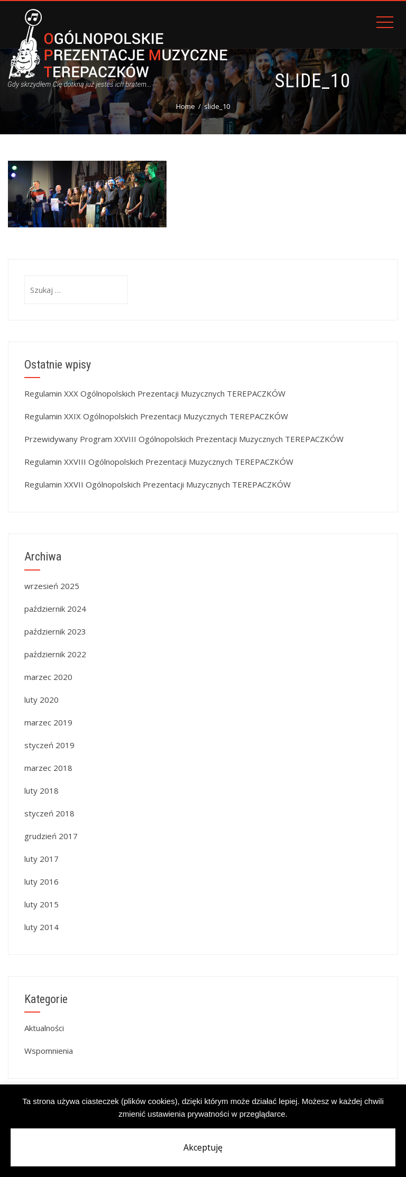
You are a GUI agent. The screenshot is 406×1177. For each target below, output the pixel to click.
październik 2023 (55, 631)
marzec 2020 (48, 677)
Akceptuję (203, 1147)
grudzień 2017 (51, 836)
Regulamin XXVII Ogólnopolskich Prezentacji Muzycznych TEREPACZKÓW (157, 484)
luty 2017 (41, 858)
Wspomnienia (48, 1050)
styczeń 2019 (49, 745)
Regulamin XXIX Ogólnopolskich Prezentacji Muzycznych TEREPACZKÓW (156, 416)
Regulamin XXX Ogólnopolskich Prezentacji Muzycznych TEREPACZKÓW (154, 393)
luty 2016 (41, 881)
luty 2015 (41, 904)
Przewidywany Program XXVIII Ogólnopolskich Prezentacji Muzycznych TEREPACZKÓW (184, 439)
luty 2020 (41, 699)
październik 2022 (55, 654)
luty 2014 (41, 927)
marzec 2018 (48, 767)
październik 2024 (55, 608)
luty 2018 (41, 790)
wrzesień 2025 (51, 586)
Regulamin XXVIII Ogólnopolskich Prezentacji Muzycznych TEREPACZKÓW (158, 461)
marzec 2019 (48, 722)
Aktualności (44, 1028)
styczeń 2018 (49, 813)
